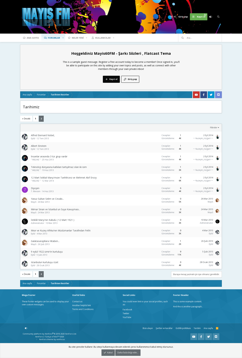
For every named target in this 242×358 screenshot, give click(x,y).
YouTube (127, 317)
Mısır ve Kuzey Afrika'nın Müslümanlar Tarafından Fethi (60, 230)
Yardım (197, 328)
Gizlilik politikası (183, 328)
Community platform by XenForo (50, 333)
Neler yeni (78, 37)
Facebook (127, 309)
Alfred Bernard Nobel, (43, 135)
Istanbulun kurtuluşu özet (44, 262)
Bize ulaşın (148, 328)
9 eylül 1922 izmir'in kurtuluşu (47, 251)
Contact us (77, 301)
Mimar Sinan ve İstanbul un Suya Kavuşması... (55, 209)
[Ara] (218, 16)
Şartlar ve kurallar (164, 328)
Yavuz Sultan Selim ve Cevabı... (47, 198)
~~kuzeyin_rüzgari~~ (203, 138)
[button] (63, 38)
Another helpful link (81, 305)
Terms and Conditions (82, 309)
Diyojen (35, 188)
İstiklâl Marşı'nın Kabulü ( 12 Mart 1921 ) (52, 219)
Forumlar (54, 37)
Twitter (126, 313)
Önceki (27, 118)
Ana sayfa (33, 37)
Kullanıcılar (103, 37)
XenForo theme (46, 339)
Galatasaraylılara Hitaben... (45, 241)
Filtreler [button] (213, 127)
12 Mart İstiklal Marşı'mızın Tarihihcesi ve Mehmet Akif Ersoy (64, 177)
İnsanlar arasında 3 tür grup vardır (49, 156)
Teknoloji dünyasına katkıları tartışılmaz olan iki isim (59, 167)
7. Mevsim (35, 191)
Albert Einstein (38, 145)
